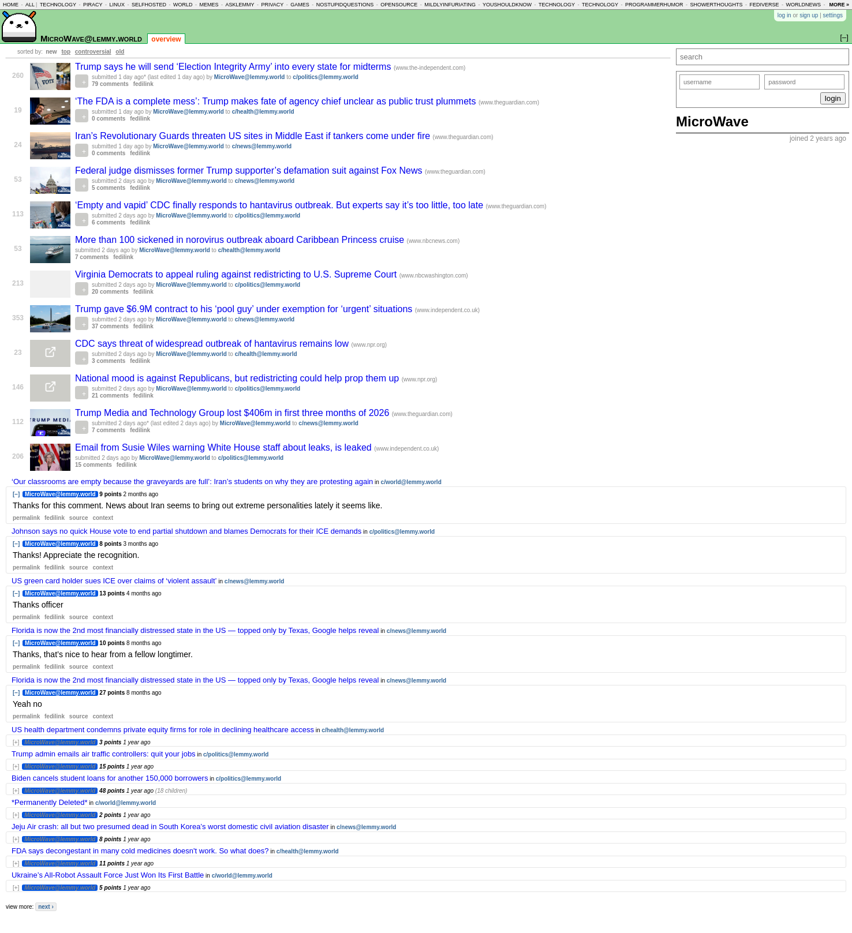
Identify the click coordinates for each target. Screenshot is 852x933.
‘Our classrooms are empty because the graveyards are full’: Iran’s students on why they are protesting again (192, 481)
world (183, 5)
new (51, 51)
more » (839, 5)
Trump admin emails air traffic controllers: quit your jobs (104, 754)
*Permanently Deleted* (50, 802)
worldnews (803, 5)
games (299, 5)
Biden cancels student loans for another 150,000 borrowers (110, 778)
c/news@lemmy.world (262, 146)
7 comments (92, 257)
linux (117, 5)
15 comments (93, 465)
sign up (808, 15)
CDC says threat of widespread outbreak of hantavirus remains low (213, 344)
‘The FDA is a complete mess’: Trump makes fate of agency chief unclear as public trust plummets (277, 101)
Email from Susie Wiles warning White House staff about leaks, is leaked (224, 447)
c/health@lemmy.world (263, 111)
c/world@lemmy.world (411, 482)
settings (833, 15)
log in (784, 15)
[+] (16, 742)
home (10, 5)
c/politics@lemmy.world (325, 77)
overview (166, 39)
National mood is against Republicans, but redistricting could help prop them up (238, 378)
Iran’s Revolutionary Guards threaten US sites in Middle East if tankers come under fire (254, 136)
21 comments (110, 395)
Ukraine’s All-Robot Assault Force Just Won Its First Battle (108, 875)
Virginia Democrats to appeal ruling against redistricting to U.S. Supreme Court (237, 274)
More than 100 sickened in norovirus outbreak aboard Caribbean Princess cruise (241, 240)
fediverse (764, 5)
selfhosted (149, 5)
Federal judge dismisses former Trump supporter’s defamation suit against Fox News (250, 170)
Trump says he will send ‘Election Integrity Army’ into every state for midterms (234, 67)
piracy (93, 5)
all (30, 5)
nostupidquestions (345, 5)
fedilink (143, 84)
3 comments (108, 361)
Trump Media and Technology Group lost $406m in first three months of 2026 (233, 413)
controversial (93, 51)
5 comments (108, 188)
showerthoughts (716, 5)
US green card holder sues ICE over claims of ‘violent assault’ (114, 580)
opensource (398, 5)
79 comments (110, 84)
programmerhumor (654, 5)
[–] (16, 494)
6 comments (108, 222)
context (102, 518)
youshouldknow (507, 5)
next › (46, 907)
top (65, 51)
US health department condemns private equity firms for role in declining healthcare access (163, 729)
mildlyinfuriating (450, 5)
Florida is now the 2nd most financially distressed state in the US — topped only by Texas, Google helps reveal (195, 630)
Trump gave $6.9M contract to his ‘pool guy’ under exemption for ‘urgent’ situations (245, 309)
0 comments (108, 118)
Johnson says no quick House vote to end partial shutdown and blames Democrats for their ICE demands (186, 531)
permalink (26, 518)
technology (58, 5)
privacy (272, 5)
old (119, 51)
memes (208, 5)
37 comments (110, 326)
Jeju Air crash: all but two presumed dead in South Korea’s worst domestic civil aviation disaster (170, 826)
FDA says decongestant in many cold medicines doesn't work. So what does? (140, 850)
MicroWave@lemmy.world (91, 38)
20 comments (110, 291)
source (78, 518)
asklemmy (239, 5)
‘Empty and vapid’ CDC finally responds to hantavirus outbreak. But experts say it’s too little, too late (280, 205)
